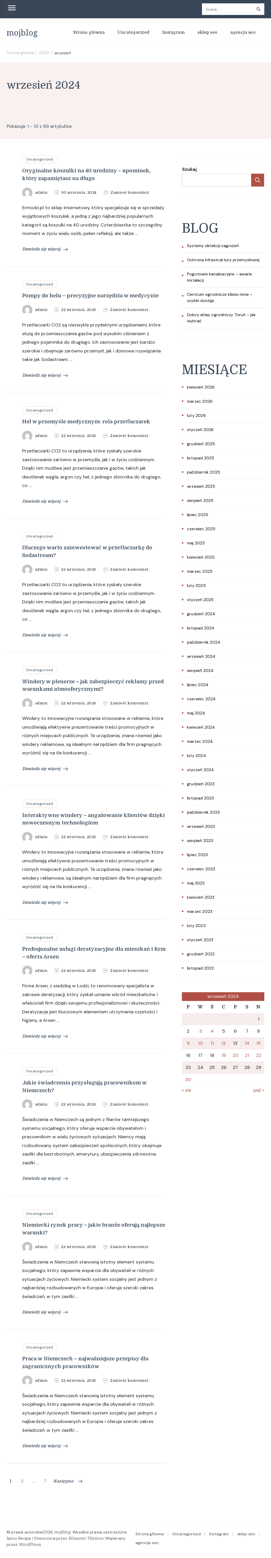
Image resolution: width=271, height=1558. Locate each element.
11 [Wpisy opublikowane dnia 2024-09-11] (212, 1043)
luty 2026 (196, 415)
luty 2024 (196, 755)
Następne (67, 1481)
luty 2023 (196, 925)
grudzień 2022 (201, 954)
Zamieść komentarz (130, 192)
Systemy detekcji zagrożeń (213, 245)
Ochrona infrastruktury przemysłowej (223, 260)
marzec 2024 (200, 741)
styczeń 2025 (200, 599)
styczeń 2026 (200, 429)
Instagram (173, 32)
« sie (186, 1090)
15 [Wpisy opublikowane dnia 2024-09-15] (258, 1043)
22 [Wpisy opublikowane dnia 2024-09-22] (258, 1055)
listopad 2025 (200, 458)
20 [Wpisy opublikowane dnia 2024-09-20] (235, 1055)
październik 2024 (203, 642)
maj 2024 (196, 713)
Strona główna (89, 32)
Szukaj (189, 169)
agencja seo (243, 32)
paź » (258, 1090)
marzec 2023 (199, 911)
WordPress (30, 1544)
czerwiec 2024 (201, 699)
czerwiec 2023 (201, 869)
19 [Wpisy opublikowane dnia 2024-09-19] (224, 1055)
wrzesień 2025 (201, 486)
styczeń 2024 (200, 769)
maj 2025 (196, 543)
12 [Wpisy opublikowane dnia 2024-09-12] (224, 1043)
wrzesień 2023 (201, 826)
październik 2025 (203, 472)
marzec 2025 (200, 571)
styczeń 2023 (200, 939)
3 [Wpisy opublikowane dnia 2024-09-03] (200, 1031)
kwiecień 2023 (201, 897)
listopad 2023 (200, 798)
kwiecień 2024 (201, 727)
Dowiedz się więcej (45, 249)
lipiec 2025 (197, 514)
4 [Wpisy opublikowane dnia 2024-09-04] (212, 1031)
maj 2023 (196, 883)
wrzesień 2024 (201, 656)
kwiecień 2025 (201, 557)
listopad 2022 (200, 968)
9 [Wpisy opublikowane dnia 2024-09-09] (188, 1043)
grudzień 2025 (201, 444)
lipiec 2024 (197, 684)
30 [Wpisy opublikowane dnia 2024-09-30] (188, 1079)
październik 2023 (203, 812)
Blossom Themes (85, 1538)
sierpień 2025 (200, 500)
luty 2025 (196, 585)
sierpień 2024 (200, 670)
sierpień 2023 (200, 840)
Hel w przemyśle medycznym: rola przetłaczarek (86, 422)
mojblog (22, 32)
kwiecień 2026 (201, 387)
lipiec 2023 (197, 854)
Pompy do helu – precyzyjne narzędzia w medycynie (90, 296)
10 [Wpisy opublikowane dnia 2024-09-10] (200, 1043)
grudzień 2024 (201, 614)
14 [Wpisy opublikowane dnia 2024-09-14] (247, 1043)
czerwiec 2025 (201, 529)
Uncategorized (133, 32)
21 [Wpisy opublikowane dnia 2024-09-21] (247, 1055)
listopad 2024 (201, 628)
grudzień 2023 (201, 784)
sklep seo (207, 32)
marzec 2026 (200, 401)
